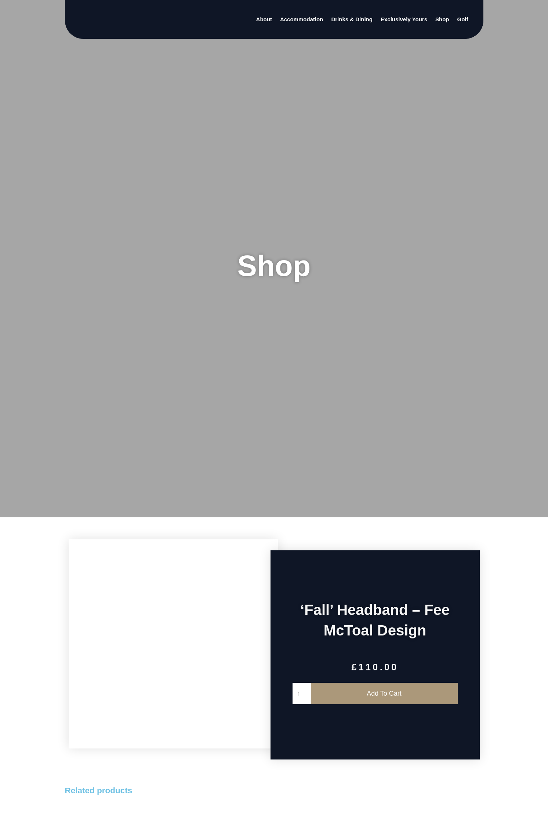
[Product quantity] (302, 693)
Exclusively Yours (404, 19)
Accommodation (301, 19)
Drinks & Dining (352, 19)
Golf (462, 19)
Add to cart (384, 693)
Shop (442, 19)
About (264, 19)
